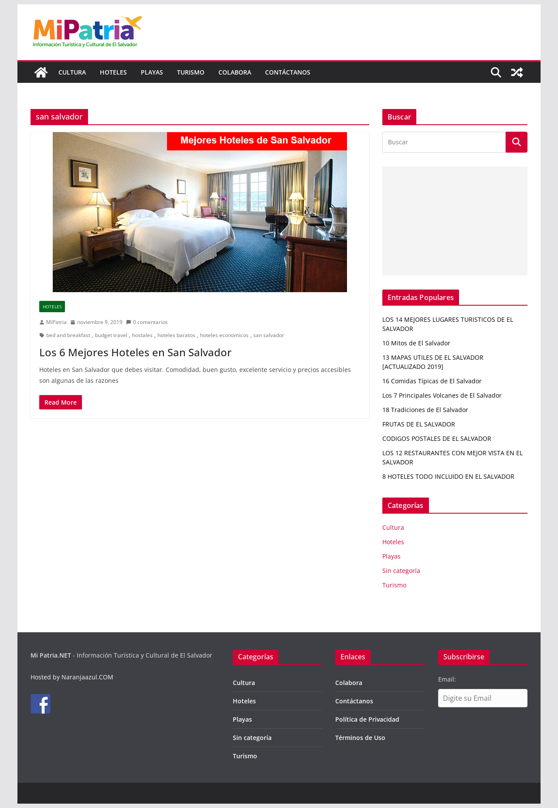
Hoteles (113, 72)
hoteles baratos (176, 335)
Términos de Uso (360, 737)
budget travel (111, 335)
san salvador (268, 335)
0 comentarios (147, 322)
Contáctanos (287, 72)
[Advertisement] (454, 221)
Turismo (190, 72)
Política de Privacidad (367, 719)
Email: (447, 679)
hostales (142, 335)
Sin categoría (401, 570)
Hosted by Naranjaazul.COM (72, 677)
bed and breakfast (68, 335)
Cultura (72, 72)
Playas (152, 72)
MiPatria (56, 322)
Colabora (234, 72)
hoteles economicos (224, 335)
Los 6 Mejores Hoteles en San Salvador (135, 352)
